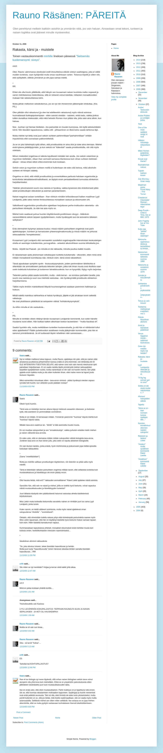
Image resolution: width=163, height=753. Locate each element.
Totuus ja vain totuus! (143, 302)
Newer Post (18, 718)
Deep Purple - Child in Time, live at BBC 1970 (144, 213)
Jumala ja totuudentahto (144, 277)
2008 (138, 82)
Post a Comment (23, 712)
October (142, 104)
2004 (138, 510)
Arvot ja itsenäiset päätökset (143, 327)
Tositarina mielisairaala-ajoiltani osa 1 (144, 310)
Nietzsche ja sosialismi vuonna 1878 (143, 268)
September (143, 471)
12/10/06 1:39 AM (27, 615)
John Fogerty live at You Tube (143, 223)
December (142, 92)
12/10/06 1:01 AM (27, 592)
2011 (138, 71)
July (140, 480)
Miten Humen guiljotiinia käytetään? (144, 153)
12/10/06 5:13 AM (27, 647)
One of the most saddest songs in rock (142, 132)
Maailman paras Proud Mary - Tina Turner (144, 189)
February (142, 498)
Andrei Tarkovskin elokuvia (143, 109)
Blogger (92, 739)
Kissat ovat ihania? (142, 160)
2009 (138, 78)
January (142, 502)
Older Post (96, 718)
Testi (140, 124)
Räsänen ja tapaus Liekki (142, 438)
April (140, 491)
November (142, 98)
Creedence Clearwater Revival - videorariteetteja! (144, 202)
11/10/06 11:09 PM (27, 555)
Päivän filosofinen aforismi (143, 319)
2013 (138, 63)
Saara (22, 356)
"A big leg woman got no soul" (144, 380)
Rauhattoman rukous (143, 166)
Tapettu (141, 405)
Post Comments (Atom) (34, 722)
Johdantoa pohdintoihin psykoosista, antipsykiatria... (144, 290)
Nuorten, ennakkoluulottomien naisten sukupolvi (144, 428)
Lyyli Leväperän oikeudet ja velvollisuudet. (144, 369)
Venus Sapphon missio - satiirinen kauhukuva (143, 338)
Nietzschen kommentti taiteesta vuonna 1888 (143, 256)
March (141, 495)
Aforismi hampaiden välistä (144, 398)
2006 (138, 89)
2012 (138, 67)
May (140, 487)
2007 (138, 86)
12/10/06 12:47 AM (27, 571)
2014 (138, 60)
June (140, 484)
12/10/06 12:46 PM (27, 667)
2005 (138, 507)
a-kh (22, 564)
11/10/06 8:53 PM (27, 386)
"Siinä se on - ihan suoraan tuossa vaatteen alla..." (143, 414)
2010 (138, 74)
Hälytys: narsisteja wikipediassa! (144, 143)
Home (57, 718)
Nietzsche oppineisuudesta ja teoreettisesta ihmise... (144, 244)
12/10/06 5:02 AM (27, 631)
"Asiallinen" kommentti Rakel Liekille (143, 462)
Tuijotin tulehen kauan (142, 173)
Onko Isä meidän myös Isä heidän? (143, 349)
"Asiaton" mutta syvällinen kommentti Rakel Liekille (143, 450)
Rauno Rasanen (27, 395)
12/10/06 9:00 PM (27, 707)
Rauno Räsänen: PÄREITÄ (69, 15)
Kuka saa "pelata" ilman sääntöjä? (143, 232)
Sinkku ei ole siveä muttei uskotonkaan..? (144, 389)
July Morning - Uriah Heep (144, 180)
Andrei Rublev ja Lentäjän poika (144, 118)
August (141, 476)
